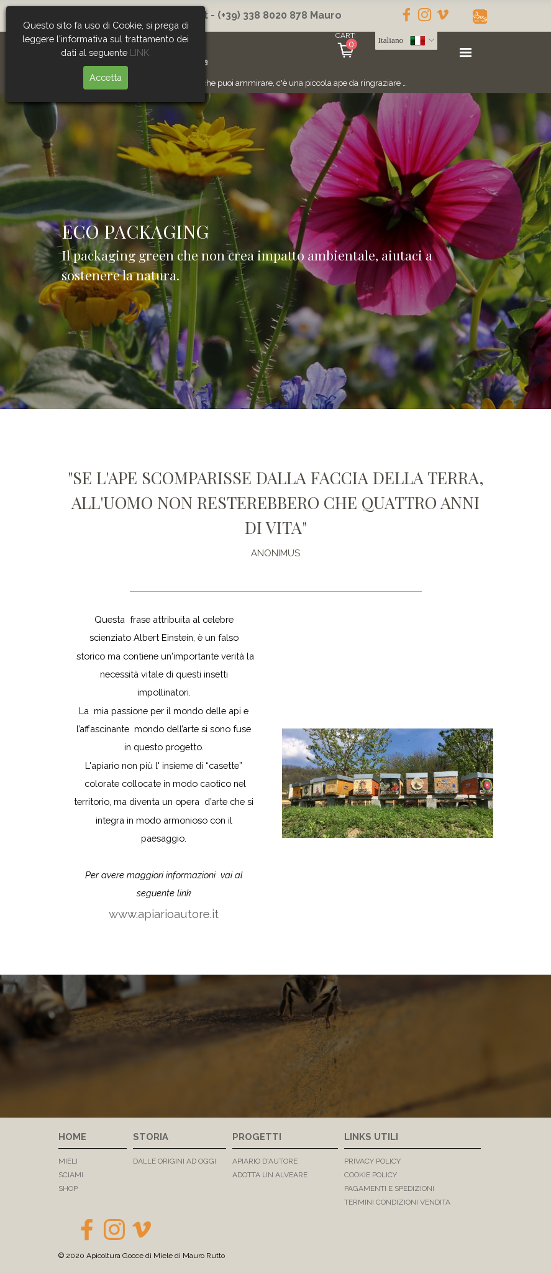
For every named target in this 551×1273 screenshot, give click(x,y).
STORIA (150, 1136)
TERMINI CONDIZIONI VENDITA (397, 1202)
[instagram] (424, 14)
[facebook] (406, 14)
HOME (72, 1136)
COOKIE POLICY (370, 1174)
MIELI (68, 1161)
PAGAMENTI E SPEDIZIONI (389, 1188)
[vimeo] (442, 14)
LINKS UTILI (371, 1136)
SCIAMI (70, 1174)
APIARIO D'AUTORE (265, 1161)
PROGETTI (256, 1136)
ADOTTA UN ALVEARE (269, 1174)
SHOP (68, 1188)
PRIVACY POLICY (372, 1161)
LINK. (99, 52)
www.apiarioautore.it (164, 914)
